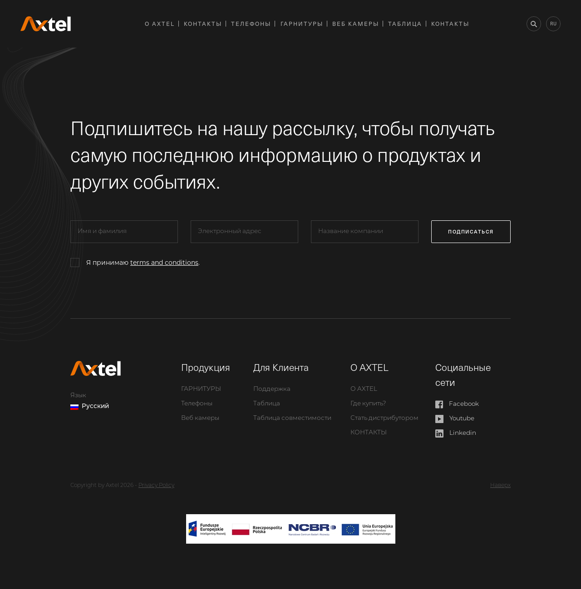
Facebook (457, 404)
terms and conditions (164, 262)
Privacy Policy (156, 485)
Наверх (500, 485)
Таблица (405, 23)
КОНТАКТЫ (203, 23)
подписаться (471, 231)
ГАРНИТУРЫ (302, 23)
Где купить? (368, 404)
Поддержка (271, 389)
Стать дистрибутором (384, 418)
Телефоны (251, 23)
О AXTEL (160, 23)
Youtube (455, 419)
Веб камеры (355, 23)
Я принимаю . (143, 262)
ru (553, 23)
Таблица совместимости (292, 418)
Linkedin (456, 433)
